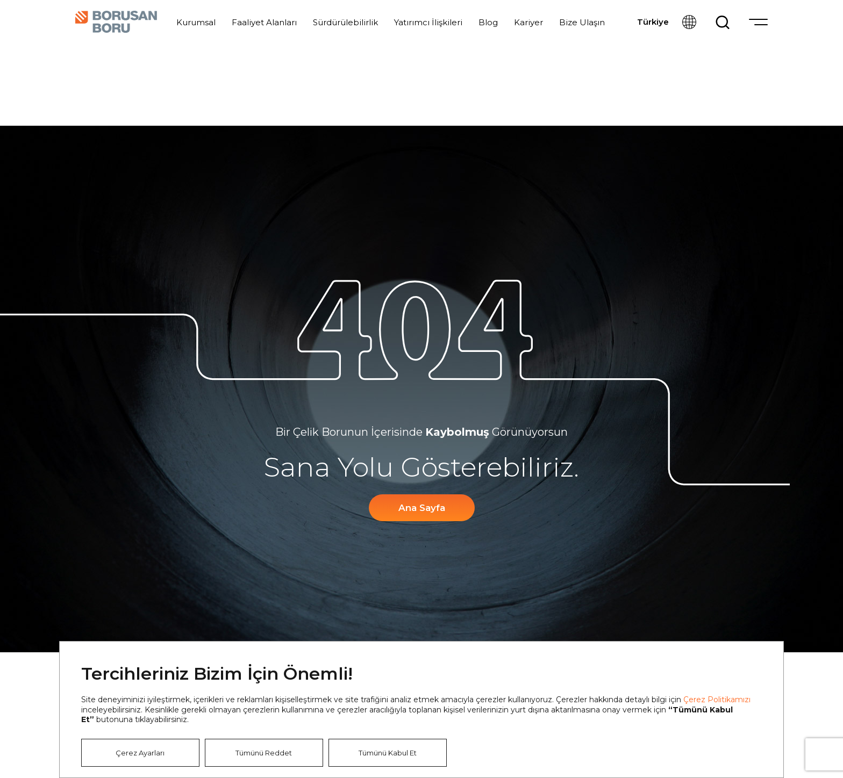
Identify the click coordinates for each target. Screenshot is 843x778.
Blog (488, 22)
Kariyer (528, 22)
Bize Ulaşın (582, 22)
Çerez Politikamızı (717, 699)
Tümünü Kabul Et (388, 752)
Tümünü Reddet (263, 752)
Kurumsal (196, 22)
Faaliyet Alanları (264, 22)
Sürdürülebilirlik (345, 22)
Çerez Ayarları (140, 752)
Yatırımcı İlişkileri (428, 22)
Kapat (759, 666)
